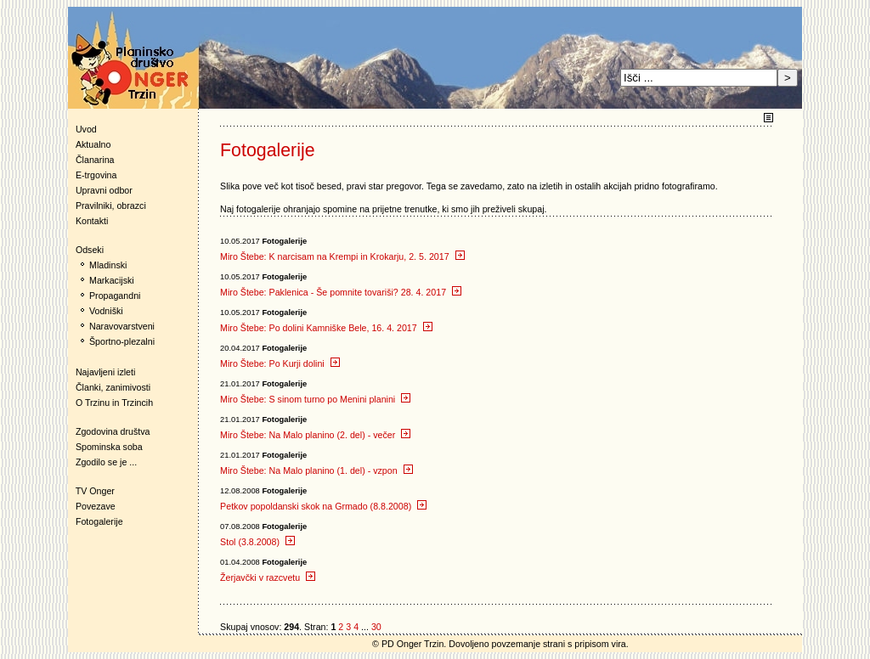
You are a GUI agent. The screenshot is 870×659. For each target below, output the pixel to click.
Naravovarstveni (122, 326)
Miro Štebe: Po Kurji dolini (280, 363)
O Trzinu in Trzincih (114, 402)
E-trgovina (96, 175)
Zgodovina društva (109, 431)
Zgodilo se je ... (106, 462)
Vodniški (106, 311)
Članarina (95, 160)
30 (376, 627)
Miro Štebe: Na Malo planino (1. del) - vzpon (316, 470)
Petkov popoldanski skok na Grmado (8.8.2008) (323, 506)
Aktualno (93, 144)
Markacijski (111, 280)
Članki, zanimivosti (113, 387)
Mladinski (108, 265)
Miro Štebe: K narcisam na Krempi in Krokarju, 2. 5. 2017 (342, 256)
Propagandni (114, 295)
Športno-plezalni (122, 341)
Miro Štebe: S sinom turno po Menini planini (315, 399)
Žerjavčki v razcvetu (267, 577)
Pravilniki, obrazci (111, 205)
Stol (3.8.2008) (257, 542)
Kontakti (92, 221)
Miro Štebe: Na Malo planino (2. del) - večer (315, 435)
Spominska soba (109, 447)
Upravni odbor (104, 190)
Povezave (96, 506)
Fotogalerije (99, 521)
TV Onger (91, 491)
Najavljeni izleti (105, 372)
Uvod (86, 129)
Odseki (86, 250)
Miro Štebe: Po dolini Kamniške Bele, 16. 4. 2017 (326, 328)
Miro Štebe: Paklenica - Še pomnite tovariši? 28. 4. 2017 (340, 292)
